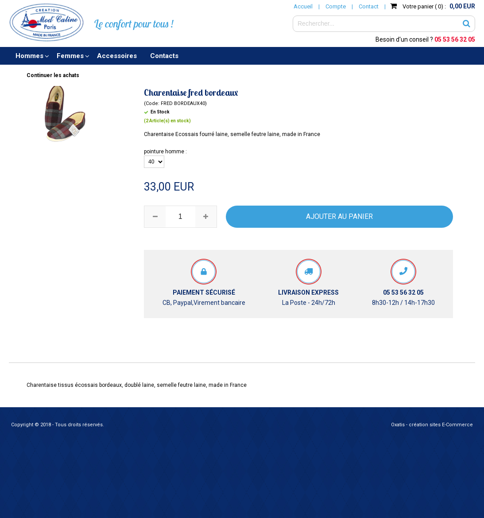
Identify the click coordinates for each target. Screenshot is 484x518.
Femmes (70, 56)
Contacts (164, 56)
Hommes (29, 56)
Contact (369, 6)
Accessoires (117, 56)
